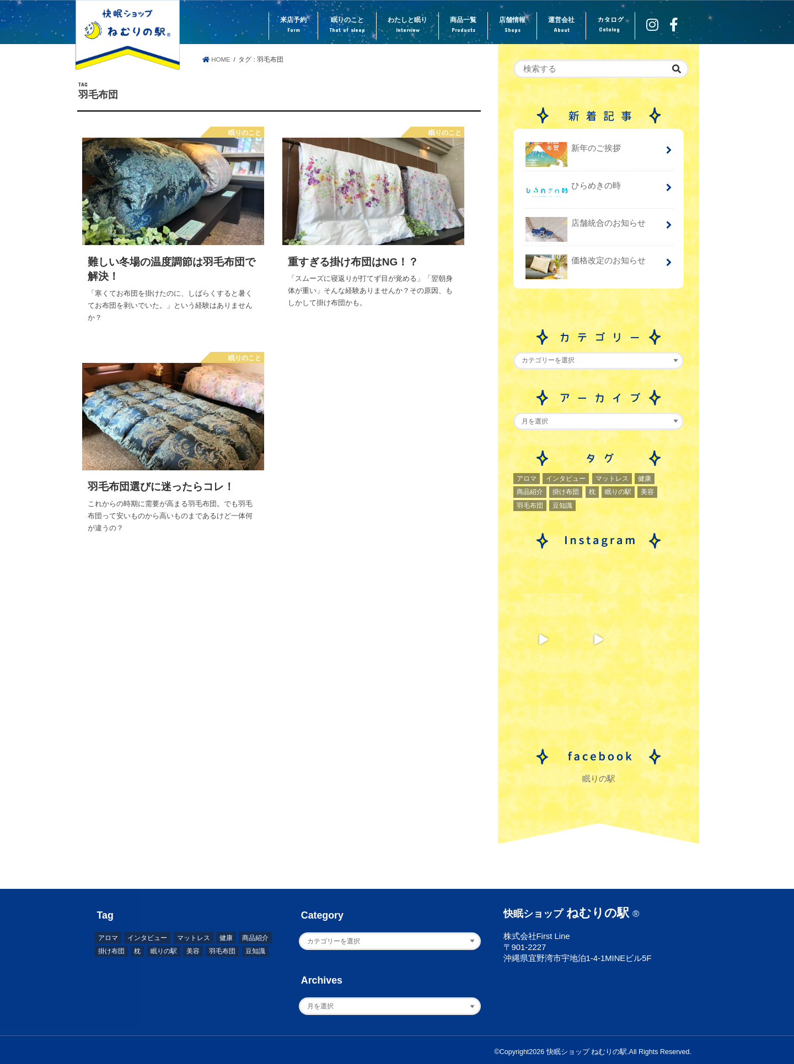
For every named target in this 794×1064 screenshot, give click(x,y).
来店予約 (293, 25)
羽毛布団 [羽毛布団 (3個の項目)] (530, 505)
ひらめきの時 (573, 190)
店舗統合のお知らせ (585, 227)
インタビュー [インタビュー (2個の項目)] (566, 478)
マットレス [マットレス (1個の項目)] (612, 478)
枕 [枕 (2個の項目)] (592, 492)
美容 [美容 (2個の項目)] (647, 492)
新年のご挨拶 (573, 152)
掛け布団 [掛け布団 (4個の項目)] (565, 492)
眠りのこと (347, 25)
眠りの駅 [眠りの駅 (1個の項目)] (618, 492)
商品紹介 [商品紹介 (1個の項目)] (530, 492)
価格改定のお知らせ (585, 264)
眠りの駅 (598, 778)
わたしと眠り (407, 25)
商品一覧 (463, 25)
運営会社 (561, 25)
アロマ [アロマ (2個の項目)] (527, 478)
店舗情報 (512, 25)
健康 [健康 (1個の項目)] (644, 478)
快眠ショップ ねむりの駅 (586, 1052)
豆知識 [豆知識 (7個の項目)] (562, 505)
